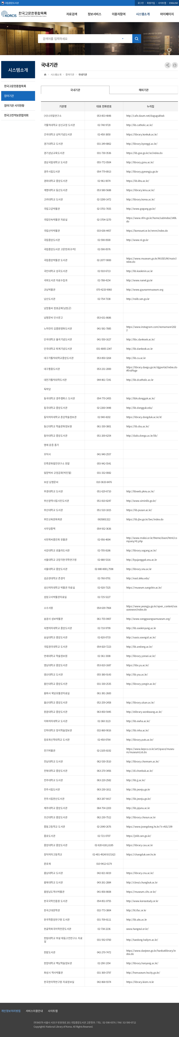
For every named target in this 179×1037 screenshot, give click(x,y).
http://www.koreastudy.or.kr (142, 901)
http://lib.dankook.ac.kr (139, 348)
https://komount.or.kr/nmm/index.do (147, 230)
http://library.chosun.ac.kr (141, 817)
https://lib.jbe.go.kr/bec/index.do (144, 519)
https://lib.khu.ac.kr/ (137, 181)
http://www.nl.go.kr (137, 240)
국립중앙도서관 (12, 2)
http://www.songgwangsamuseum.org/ (148, 619)
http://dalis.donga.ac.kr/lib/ (142, 435)
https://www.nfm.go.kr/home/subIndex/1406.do (151, 219)
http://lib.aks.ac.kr (136, 919)
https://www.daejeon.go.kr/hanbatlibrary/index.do (151, 952)
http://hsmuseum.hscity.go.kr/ (143, 972)
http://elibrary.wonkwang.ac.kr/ (144, 712)
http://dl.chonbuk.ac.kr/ (139, 770)
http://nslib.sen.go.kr (138, 299)
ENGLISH (173, 2)
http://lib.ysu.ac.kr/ (137, 674)
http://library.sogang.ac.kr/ (141, 550)
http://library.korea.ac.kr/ (140, 199)
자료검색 (71, 14)
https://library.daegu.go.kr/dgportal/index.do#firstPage (151, 368)
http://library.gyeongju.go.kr (142, 171)
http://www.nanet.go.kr (139, 280)
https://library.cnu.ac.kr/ (140, 873)
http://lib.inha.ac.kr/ (137, 730)
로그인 (141, 2)
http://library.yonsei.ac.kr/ (141, 656)
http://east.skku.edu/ (138, 578)
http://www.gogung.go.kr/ (141, 208)
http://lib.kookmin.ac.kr (139, 271)
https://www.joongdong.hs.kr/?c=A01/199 (149, 826)
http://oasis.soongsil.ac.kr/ (141, 637)
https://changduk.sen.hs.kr (141, 854)
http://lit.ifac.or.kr (136, 910)
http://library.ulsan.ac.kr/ (140, 702)
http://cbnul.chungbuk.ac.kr (142, 882)
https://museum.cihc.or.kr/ (141, 891)
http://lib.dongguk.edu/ (139, 408)
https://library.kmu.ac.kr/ (140, 190)
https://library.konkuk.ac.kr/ (142, 134)
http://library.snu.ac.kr (139, 569)
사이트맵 (162, 2)
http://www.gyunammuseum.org (144, 289)
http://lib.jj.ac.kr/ (135, 780)
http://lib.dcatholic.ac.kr (140, 380)
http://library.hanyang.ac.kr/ (142, 963)
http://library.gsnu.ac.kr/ (140, 162)
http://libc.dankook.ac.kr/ (140, 339)
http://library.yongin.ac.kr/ (141, 684)
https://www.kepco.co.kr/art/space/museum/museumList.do (150, 750)
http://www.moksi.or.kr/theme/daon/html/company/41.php (151, 539)
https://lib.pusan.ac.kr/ (139, 510)
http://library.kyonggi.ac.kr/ (141, 143)
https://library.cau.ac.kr (139, 845)
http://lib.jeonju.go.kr (138, 789)
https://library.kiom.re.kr (140, 982)
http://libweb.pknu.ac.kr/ (140, 491)
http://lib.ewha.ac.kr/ (138, 721)
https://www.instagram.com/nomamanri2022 (151, 328)
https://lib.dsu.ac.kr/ (137, 426)
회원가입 (151, 2)
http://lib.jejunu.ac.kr (138, 808)
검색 (137, 38)
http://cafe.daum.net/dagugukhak (145, 115)
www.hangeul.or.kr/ (137, 929)
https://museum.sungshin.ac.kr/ (144, 587)
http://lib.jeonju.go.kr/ (138, 798)
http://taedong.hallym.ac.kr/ (142, 940)
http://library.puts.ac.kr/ (140, 739)
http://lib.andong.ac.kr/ (139, 646)
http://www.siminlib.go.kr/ (141, 501)
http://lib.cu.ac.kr (136, 358)
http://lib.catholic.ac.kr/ (139, 125)
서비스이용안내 (34, 1011)
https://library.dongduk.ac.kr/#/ (144, 417)
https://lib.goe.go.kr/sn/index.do (144, 153)
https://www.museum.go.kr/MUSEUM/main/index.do (151, 260)
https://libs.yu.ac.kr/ (137, 665)
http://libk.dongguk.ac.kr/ (140, 398)
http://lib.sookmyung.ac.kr (141, 628)
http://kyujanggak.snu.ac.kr (141, 559)
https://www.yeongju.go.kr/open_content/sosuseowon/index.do (151, 607)
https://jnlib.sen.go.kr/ (138, 836)
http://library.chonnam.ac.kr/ (142, 761)
